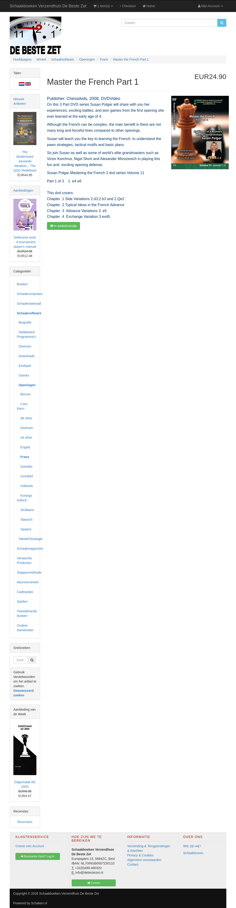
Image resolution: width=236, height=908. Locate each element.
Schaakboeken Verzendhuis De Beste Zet (48, 6)
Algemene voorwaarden (144, 860)
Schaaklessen (193, 853)
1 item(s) (103, 6)
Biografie (24, 322)
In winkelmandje (63, 226)
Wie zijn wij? (192, 846)
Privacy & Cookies (140, 855)
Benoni (23, 394)
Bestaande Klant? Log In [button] (37, 856)
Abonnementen (26, 582)
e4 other (24, 437)
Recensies (24, 822)
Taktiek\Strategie (26, 539)
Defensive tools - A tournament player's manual (25, 242)
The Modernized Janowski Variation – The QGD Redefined (24, 161)
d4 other (24, 418)
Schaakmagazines (26, 548)
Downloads (26, 356)
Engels (23, 447)
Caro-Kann (23, 406)
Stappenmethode (26, 572)
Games (23, 375)
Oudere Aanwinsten (25, 628)
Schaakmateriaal (26, 303)
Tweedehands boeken (26, 613)
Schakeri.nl (39, 903)
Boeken (22, 284)
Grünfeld (25, 476)
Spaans (24, 529)
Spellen (22, 601)
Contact (132, 864)
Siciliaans (25, 510)
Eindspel (24, 366)
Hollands (25, 486)
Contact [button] (93, 883)
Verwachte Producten (24, 560)
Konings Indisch (24, 498)
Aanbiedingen (23, 190)
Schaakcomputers (26, 294)
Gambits (24, 466)
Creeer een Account (29, 846)
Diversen (24, 346)
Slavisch (24, 519)
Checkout (128, 6)
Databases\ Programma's (26, 334)
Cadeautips (25, 592)
